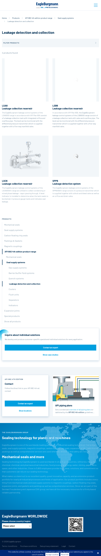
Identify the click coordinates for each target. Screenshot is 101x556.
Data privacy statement (49, 546)
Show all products (12, 321)
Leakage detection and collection (24, 284)
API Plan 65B (73, 113)
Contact (72, 546)
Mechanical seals (12, 224)
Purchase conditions (28, 546)
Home (4, 18)
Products (16, 18)
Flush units (14, 294)
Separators (14, 300)
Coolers (12, 289)
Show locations (25, 411)
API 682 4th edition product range (38, 18)
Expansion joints (12, 310)
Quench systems (16, 278)
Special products (12, 316)
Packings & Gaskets (13, 241)
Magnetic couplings (13, 246)
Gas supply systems (18, 267)
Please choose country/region (16, 521)
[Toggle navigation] (96, 5)
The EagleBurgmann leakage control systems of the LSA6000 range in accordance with (25, 87)
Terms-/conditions (9, 546)
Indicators (13, 305)
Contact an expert (50, 347)
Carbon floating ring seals (16, 235)
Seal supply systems (66, 18)
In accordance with (75, 86)
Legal (64, 546)
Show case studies (50, 355)
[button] (50, 43)
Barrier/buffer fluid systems (21, 273)
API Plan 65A (35, 115)
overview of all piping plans (80, 409)
